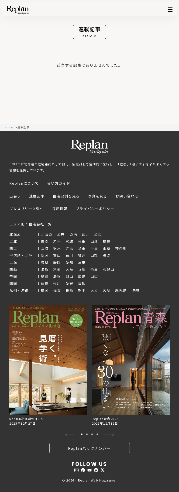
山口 (94, 276)
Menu (170, 9)
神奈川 (121, 248)
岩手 (57, 241)
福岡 (44, 290)
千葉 (94, 248)
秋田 (82, 241)
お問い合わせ (127, 196)
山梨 (94, 255)
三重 (82, 262)
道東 (98, 234)
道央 (61, 234)
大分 (94, 290)
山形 (94, 241)
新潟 (44, 255)
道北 (86, 234)
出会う (15, 196)
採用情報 (59, 208)
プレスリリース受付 (26, 208)
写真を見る (97, 196)
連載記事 (37, 196)
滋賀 (44, 269)
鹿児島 (121, 290)
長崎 (69, 290)
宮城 (69, 241)
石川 (69, 255)
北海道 (46, 234)
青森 (44, 241)
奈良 (94, 269)
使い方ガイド (58, 183)
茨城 (44, 248)
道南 (73, 234)
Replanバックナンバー (89, 448)
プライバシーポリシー (95, 208)
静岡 (57, 262)
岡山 (69, 276)
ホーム (9, 127)
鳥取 (44, 276)
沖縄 (135, 290)
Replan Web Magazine (89, 147)
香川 (57, 283)
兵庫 (82, 269)
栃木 (57, 248)
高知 (82, 283)
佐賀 (57, 290)
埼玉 (82, 248)
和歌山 (108, 269)
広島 (82, 276)
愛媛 (69, 283)
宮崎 (106, 290)
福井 (82, 255)
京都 (57, 269)
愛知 (69, 262)
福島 (106, 241)
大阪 (69, 269)
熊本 (82, 290)
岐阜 (44, 262)
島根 (57, 276)
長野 (106, 255)
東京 (106, 248)
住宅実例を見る (66, 196)
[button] (69, 434)
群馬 (69, 248)
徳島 (44, 283)
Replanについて (24, 183)
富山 (57, 255)
